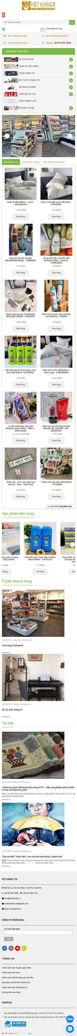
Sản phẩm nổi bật (30, 162)
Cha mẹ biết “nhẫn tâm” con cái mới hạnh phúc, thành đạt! (32, 856)
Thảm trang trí (19, 73)
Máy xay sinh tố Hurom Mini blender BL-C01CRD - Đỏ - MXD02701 (56, 428)
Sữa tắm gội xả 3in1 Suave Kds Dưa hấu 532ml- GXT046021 (20, 371)
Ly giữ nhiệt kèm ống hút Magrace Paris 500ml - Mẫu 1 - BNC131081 (21, 428)
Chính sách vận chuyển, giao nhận (16, 968)
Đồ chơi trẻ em (19, 59)
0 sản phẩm (50, 29)
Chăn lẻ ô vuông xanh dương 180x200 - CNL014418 (20, 558)
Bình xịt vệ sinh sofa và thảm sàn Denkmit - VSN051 (56, 315)
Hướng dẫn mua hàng (11, 992)
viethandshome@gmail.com (16, 903)
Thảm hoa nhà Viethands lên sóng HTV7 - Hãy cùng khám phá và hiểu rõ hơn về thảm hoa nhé (38, 788)
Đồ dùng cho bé (19, 108)
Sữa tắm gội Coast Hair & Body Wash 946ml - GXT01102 (56, 558)
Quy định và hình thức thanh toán (16, 982)
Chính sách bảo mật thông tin (14, 987)
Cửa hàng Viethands (12, 645)
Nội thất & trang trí (22, 80)
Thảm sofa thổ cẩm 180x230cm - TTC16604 (56, 483)
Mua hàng (20, 216)
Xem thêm (61, 506)
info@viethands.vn (12, 898)
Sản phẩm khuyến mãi (54, 162)
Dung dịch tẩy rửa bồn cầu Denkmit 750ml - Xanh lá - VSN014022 (56, 260)
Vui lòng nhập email (12, 929)
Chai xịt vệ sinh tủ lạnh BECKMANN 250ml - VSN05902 (20, 259)
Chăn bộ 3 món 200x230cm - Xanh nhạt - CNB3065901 (56, 371)
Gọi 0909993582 (13, 1033)
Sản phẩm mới (11, 162)
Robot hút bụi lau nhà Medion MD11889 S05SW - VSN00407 (20, 315)
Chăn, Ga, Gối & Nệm (21, 66)
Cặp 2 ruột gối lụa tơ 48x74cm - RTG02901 (56, 203)
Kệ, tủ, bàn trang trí (12, 709)
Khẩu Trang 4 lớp (20, 101)
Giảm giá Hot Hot (20, 94)
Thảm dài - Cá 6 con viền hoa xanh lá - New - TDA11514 (20, 483)
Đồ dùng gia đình (20, 87)
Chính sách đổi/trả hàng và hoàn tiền (17, 977)
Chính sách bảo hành (11, 972)
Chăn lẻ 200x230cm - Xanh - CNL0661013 (20, 203)
